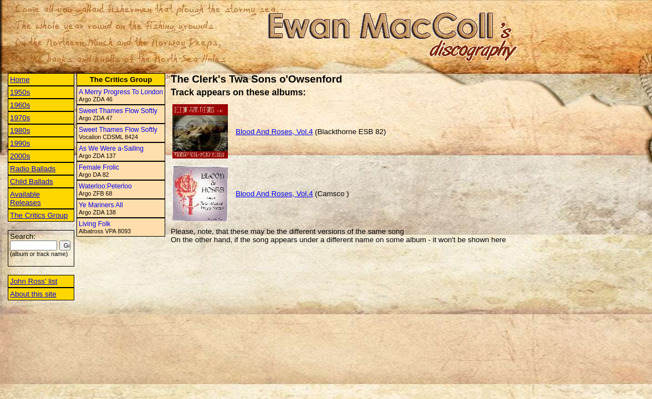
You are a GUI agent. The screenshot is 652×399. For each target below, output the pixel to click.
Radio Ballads (32, 169)
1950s (20, 92)
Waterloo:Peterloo (105, 186)
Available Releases (25, 198)
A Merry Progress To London (121, 92)
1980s (20, 130)
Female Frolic (99, 167)
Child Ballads (31, 181)
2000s (20, 156)
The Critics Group (39, 215)
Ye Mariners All (101, 205)
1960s (20, 105)
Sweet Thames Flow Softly (118, 111)
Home (20, 79)
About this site (33, 294)
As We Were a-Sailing (111, 148)
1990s (20, 143)
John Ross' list (34, 281)
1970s (20, 118)
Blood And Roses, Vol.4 (274, 131)
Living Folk (94, 224)
